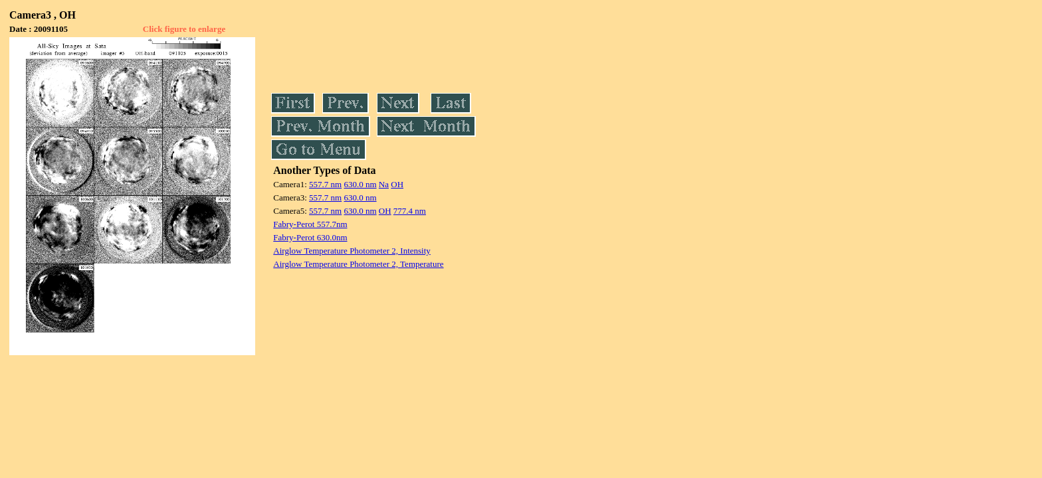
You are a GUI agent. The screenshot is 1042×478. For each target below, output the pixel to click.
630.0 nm (360, 184)
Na (384, 184)
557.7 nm (325, 184)
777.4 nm (409, 211)
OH (397, 184)
